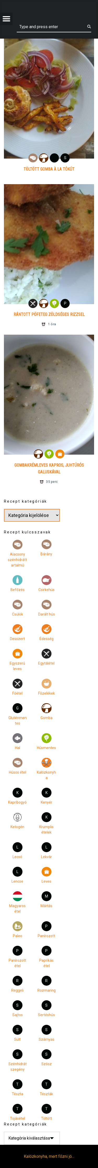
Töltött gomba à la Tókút (49, 169)
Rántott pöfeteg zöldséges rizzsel (49, 314)
